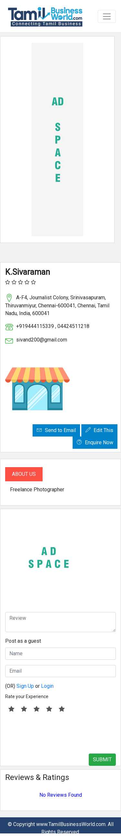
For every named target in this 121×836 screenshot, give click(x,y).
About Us (24, 474)
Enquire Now (95, 442)
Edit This (99, 430)
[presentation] (54, 733)
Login (47, 686)
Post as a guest (23, 641)
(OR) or (29, 686)
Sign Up (25, 686)
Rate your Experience (26, 696)
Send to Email (56, 430)
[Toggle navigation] (107, 16)
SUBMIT (102, 759)
